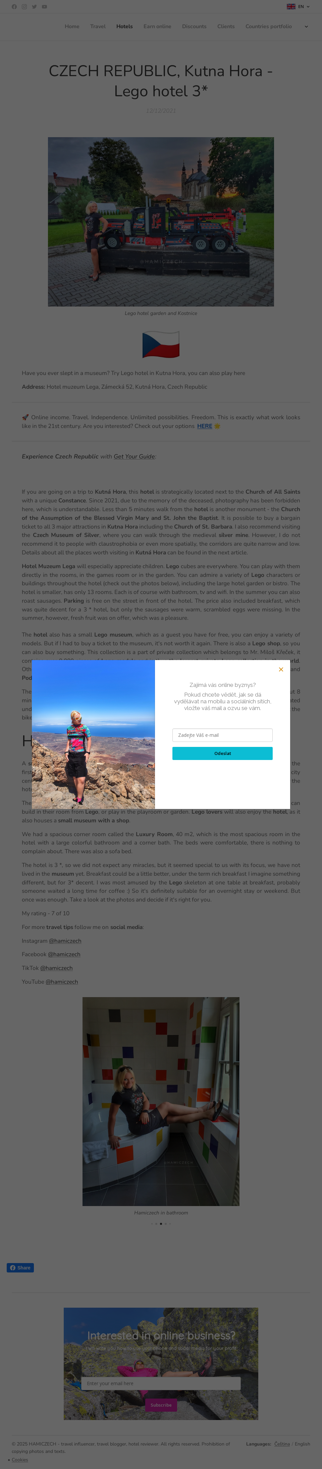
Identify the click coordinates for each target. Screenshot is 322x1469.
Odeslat (222, 753)
